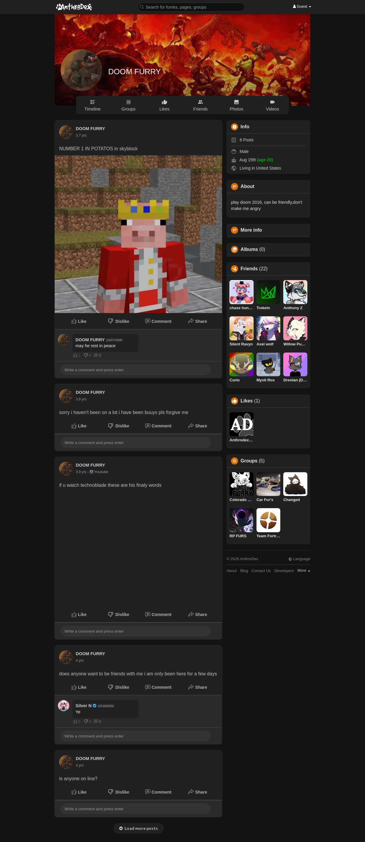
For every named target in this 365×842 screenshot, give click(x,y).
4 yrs (80, 660)
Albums (249, 249)
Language (299, 559)
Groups (248, 461)
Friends (249, 268)
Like (78, 321)
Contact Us (261, 571)
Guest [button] (302, 6)
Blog (244, 571)
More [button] (304, 570)
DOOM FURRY (134, 71)
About (231, 571)
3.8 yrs (81, 399)
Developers (284, 571)
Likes (246, 401)
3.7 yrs (81, 135)
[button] (191, 7)
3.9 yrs (81, 472)
